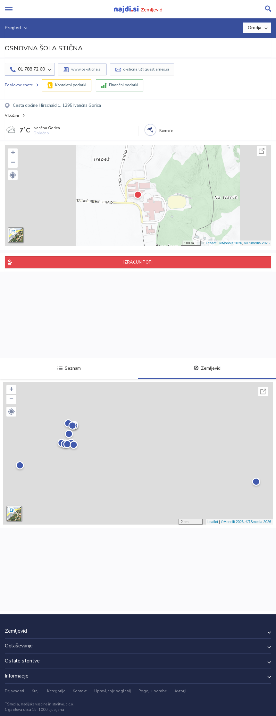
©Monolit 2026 (230, 243)
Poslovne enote (19, 85)
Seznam (69, 368)
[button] (13, 175)
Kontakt (80, 691)
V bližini (12, 115)
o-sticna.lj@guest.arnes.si (146, 69)
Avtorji (180, 691)
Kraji (35, 691)
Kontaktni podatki (70, 85)
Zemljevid (207, 368)
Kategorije (56, 691)
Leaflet (211, 243)
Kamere (165, 130)
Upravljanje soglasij (112, 691)
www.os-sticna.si (86, 69)
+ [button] (13, 153)
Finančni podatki (123, 85)
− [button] (13, 163)
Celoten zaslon (261, 151)
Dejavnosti (14, 691)
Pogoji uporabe (152, 691)
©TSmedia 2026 (257, 243)
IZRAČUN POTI (138, 262)
